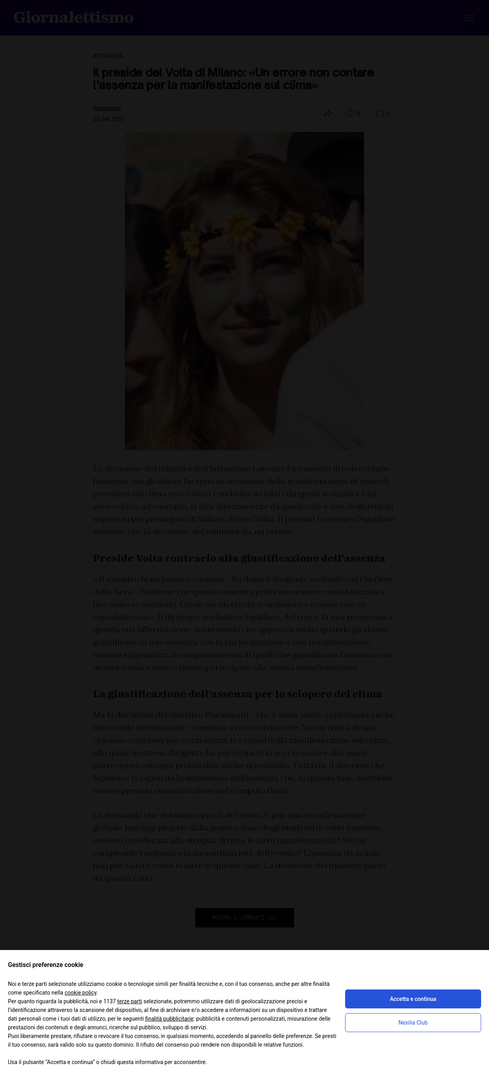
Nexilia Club (413, 1022)
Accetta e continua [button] (413, 999)
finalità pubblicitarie (169, 1019)
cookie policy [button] (80, 992)
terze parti (129, 1001)
